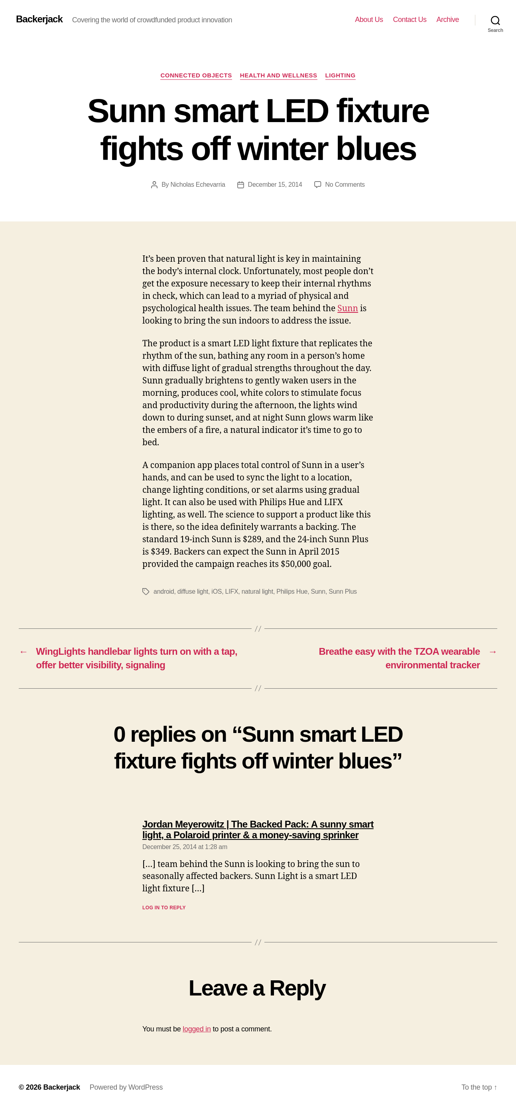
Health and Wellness (278, 75)
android (164, 591)
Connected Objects (196, 75)
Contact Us (409, 20)
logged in (197, 1029)
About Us (369, 20)
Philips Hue (291, 591)
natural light (257, 591)
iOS (216, 591)
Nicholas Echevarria (197, 184)
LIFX (231, 591)
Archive (447, 20)
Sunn (347, 308)
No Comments (345, 184)
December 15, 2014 (275, 184)
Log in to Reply (164, 908)
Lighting (340, 75)
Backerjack (39, 19)
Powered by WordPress (126, 1087)
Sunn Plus (343, 591)
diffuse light (192, 591)
